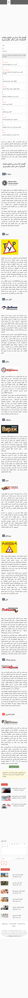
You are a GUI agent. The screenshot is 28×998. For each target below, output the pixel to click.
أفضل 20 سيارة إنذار (17, 899)
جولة (3, 124)
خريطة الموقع (5, 923)
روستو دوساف (5, 69)
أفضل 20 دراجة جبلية (17, 874)
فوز (3, 78)
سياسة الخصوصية (21, 923)
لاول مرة (4, 117)
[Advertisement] (14, 20)
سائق (3, 109)
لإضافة (4, 863)
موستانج (4, 86)
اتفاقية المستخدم (13, 923)
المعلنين (13, 926)
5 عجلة (4, 132)
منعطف (4, 101)
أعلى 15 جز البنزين (17, 882)
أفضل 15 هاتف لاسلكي (18, 907)
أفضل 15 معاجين (16, 915)
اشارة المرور (5, 62)
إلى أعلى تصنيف (15, 766)
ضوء (3, 94)
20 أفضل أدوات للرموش (18, 891)
